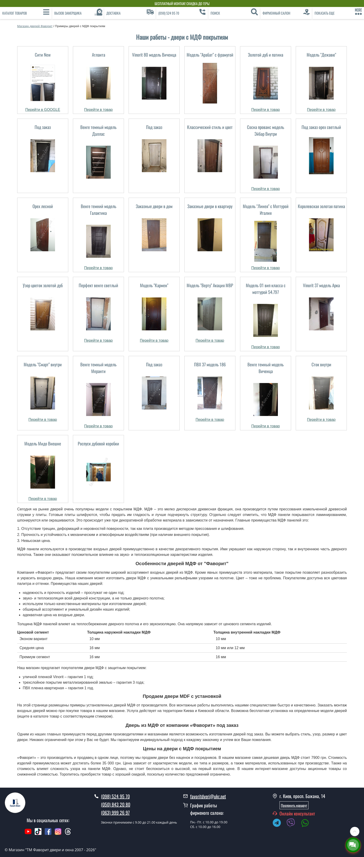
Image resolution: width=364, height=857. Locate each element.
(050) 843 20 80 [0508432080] (115, 804)
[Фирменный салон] (286, 13)
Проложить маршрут (294, 805)
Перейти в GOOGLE (42, 110)
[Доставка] (130, 13)
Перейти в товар (98, 110)
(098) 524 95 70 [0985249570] (115, 796)
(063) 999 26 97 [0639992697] (115, 812)
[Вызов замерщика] (78, 13)
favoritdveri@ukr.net (208, 796)
